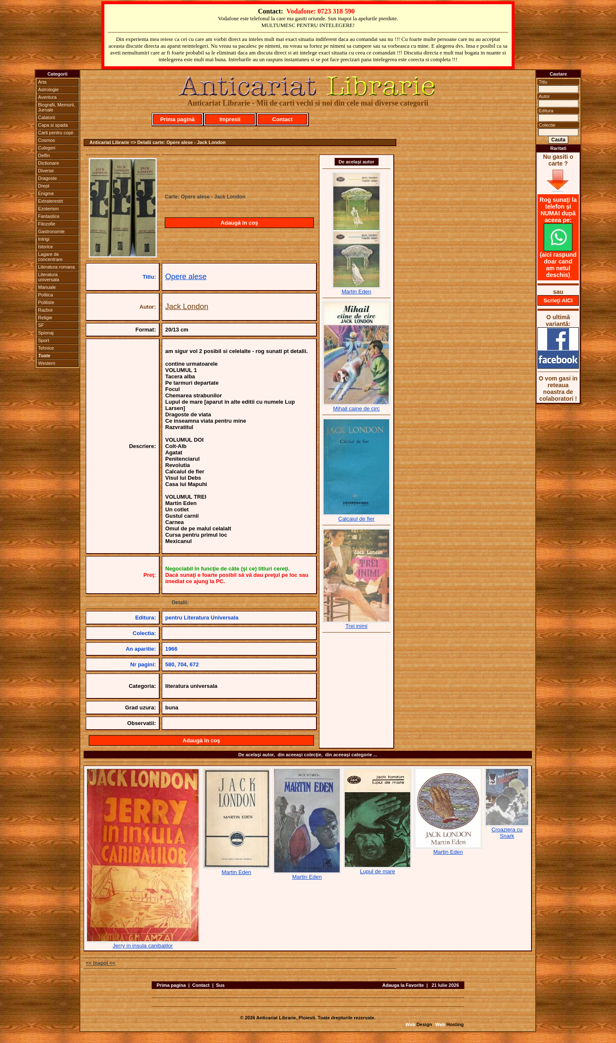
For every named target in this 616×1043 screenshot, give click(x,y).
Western (46, 363)
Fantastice (49, 216)
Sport (43, 340)
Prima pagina (171, 985)
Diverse (46, 170)
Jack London (186, 306)
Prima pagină (177, 119)
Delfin (44, 155)
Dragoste (47, 178)
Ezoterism (48, 208)
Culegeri (46, 147)
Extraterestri (50, 201)
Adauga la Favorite (403, 985)
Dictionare (48, 163)
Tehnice (46, 347)
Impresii (229, 119)
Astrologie (48, 89)
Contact (282, 119)
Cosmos (46, 140)
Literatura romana (56, 266)
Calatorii (46, 117)
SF (41, 325)
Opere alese (186, 276)
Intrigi (43, 239)
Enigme (46, 193)
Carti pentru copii (55, 132)
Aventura (47, 97)
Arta (42, 81)
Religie (45, 317)
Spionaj (46, 332)
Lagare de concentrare (50, 257)
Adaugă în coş (239, 223)
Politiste (46, 302)
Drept (43, 185)
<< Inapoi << (100, 963)
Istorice (45, 246)
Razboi (45, 309)
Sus (220, 985)
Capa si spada (53, 125)
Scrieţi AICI (558, 300)
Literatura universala (48, 277)
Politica (45, 294)
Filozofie (46, 223)
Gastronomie (51, 231)
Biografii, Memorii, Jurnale (56, 107)
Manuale (47, 287)
